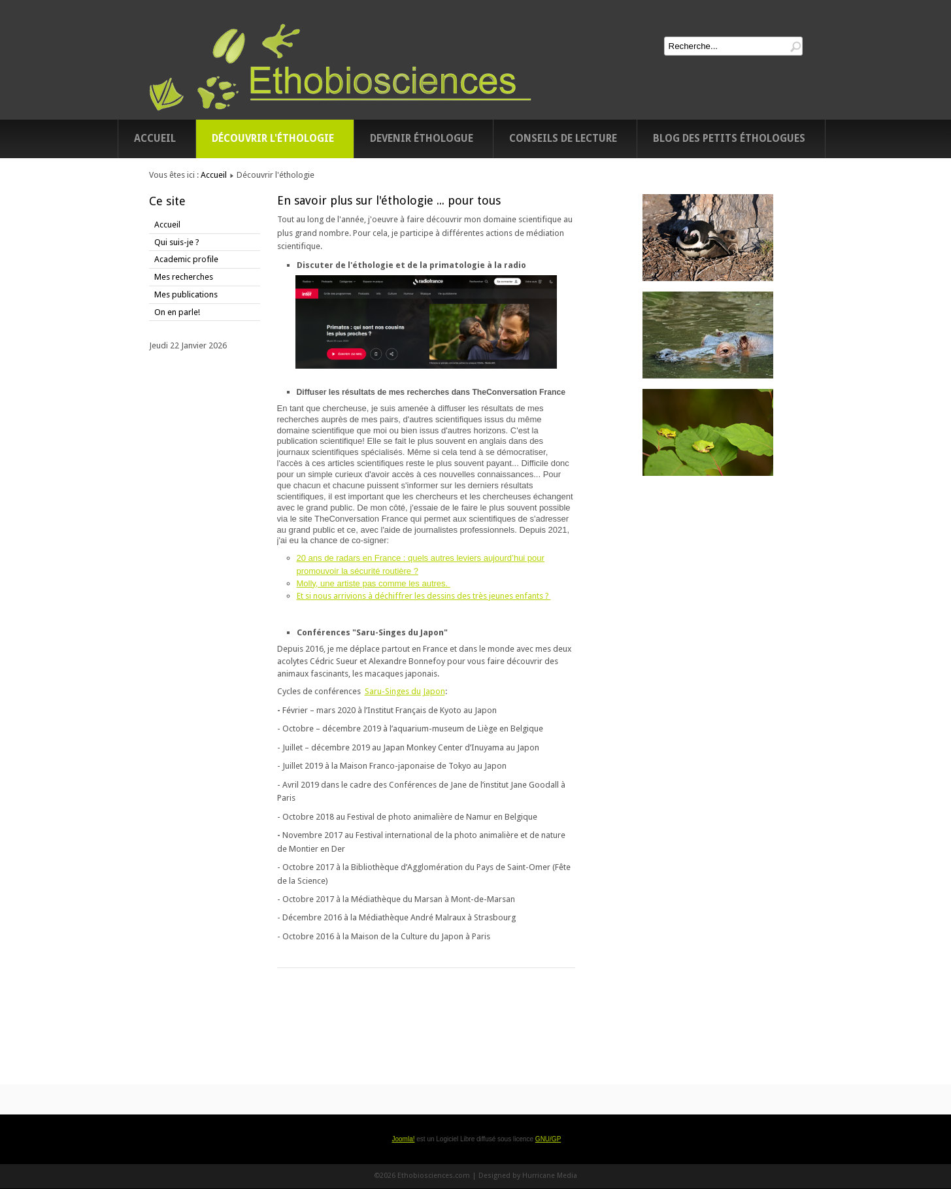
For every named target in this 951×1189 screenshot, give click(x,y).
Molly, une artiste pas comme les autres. (373, 583)
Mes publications (186, 294)
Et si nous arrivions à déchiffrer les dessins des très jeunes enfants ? (424, 596)
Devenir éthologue (421, 138)
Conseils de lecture (563, 138)
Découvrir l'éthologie (273, 138)
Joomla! (403, 1139)
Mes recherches (183, 277)
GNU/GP (548, 1139)
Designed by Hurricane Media (527, 1175)
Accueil (155, 138)
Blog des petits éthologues (729, 138)
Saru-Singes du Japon (405, 691)
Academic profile (186, 259)
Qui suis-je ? (176, 242)
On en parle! (177, 312)
